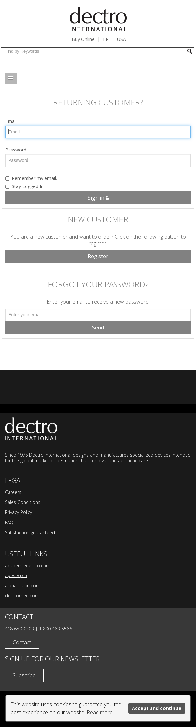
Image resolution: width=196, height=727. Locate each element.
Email (11, 121)
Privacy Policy (18, 512)
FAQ (9, 522)
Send (98, 327)
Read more (100, 712)
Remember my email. (31, 178)
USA (121, 39)
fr (106, 39)
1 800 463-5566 (55, 629)
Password (15, 150)
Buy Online (83, 39)
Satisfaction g (19, 532)
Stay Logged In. (25, 186)
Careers (13, 492)
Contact (22, 642)
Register (98, 256)
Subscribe (24, 675)
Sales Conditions (22, 502)
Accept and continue (156, 708)
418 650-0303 (19, 629)
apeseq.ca (16, 575)
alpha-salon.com (22, 585)
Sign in (98, 197)
